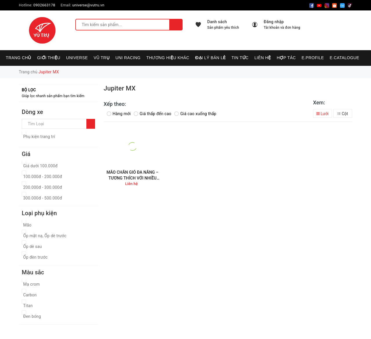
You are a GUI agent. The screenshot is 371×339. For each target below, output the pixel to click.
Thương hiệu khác (167, 57)
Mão (27, 225)
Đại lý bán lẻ (210, 57)
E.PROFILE (312, 57)
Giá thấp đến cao (152, 113)
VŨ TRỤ (102, 57)
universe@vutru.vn (88, 5)
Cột (342, 113)
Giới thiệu (48, 57)
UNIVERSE (77, 57)
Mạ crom (31, 284)
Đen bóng (32, 316)
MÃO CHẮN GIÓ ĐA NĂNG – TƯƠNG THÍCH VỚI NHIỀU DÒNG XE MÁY (132, 175)
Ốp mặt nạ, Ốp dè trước (44, 235)
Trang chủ (18, 57)
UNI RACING (128, 57)
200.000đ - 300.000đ (42, 187)
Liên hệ (262, 57)
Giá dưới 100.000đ (40, 166)
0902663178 (44, 5)
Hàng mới (119, 113)
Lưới (323, 113)
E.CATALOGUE (344, 57)
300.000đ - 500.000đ (42, 198)
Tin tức (240, 57)
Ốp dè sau (32, 246)
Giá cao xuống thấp (195, 113)
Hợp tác (286, 57)
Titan (28, 305)
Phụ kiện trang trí (39, 136)
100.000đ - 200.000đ (42, 176)
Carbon (30, 295)
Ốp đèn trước (35, 257)
